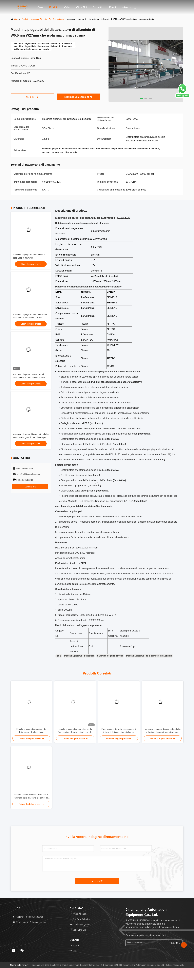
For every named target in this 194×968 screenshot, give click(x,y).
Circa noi (81, 7)
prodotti (24, 19)
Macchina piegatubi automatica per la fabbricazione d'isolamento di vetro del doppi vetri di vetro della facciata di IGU (75, 731)
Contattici (98, 7)
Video (67, 7)
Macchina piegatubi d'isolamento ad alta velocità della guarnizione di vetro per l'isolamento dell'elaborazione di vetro (31, 437)
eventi (112, 7)
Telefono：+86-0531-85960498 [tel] (28, 917)
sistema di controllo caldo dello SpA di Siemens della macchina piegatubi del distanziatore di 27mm (31, 796)
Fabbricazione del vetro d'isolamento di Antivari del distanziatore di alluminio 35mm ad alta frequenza (118, 731)
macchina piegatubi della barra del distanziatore (149, 656)
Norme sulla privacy (19, 965)
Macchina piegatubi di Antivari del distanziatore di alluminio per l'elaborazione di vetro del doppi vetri (31, 731)
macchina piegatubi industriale (79, 656)
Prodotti (53, 7)
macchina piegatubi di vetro (110, 656)
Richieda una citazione (78, 97)
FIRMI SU (174, 943)
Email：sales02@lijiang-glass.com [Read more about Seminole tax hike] (29, 922)
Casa (40, 7)
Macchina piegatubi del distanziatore (47, 19)
